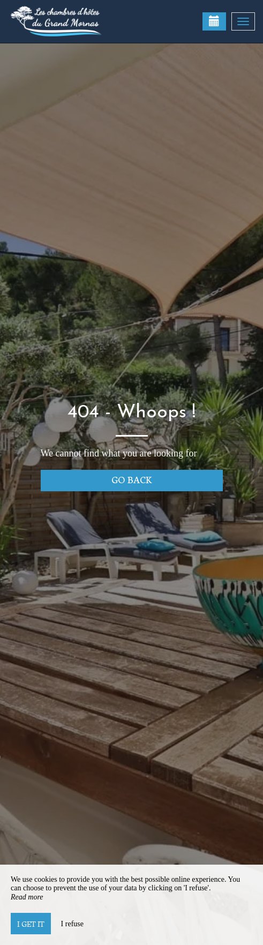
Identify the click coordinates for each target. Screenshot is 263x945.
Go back (131, 479)
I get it (30, 923)
